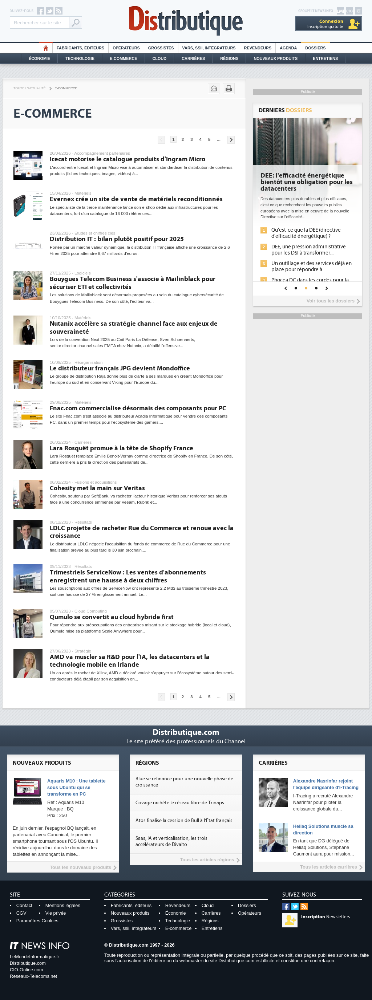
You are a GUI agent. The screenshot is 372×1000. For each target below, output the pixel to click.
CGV (21, 913)
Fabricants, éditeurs (80, 48)
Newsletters (325, 916)
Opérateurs (126, 48)
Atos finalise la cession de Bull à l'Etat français (184, 821)
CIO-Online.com (26, 969)
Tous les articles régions (207, 859)
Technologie (79, 58)
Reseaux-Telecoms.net (33, 976)
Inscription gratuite (325, 24)
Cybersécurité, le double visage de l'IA (297, 179)
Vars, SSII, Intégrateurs (209, 48)
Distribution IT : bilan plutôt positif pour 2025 (117, 239)
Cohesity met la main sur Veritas (97, 488)
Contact (24, 905)
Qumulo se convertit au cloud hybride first (112, 617)
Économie (39, 58)
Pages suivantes (231, 140)
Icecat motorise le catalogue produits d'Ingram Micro (127, 159)
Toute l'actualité (29, 88)
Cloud (160, 58)
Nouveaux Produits (276, 58)
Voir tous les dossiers (331, 301)
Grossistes (161, 48)
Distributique (186, 20)
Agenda (288, 48)
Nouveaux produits (130, 913)
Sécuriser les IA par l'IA (288, 258)
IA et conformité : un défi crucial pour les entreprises (298, 271)
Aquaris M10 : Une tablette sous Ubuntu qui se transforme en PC (76, 787)
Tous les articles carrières (328, 867)
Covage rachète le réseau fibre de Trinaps (180, 803)
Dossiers (315, 48)
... (219, 139)
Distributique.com (28, 963)
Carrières (193, 58)
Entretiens (325, 58)
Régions (229, 58)
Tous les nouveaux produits (80, 867)
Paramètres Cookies (37, 920)
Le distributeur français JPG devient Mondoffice (120, 368)
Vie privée (55, 913)
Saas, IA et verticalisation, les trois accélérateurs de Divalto (171, 841)
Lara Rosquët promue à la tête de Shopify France (121, 448)
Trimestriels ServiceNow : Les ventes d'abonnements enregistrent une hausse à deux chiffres (128, 576)
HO (46, 48)
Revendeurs (258, 48)
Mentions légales (62, 905)
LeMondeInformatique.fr (34, 956)
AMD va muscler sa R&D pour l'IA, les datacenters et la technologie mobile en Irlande (130, 661)
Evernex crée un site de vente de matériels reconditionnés (136, 199)
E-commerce (123, 58)
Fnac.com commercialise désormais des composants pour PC (138, 408)
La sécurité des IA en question (296, 247)
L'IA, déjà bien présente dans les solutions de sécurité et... (298, 233)
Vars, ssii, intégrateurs (134, 928)
